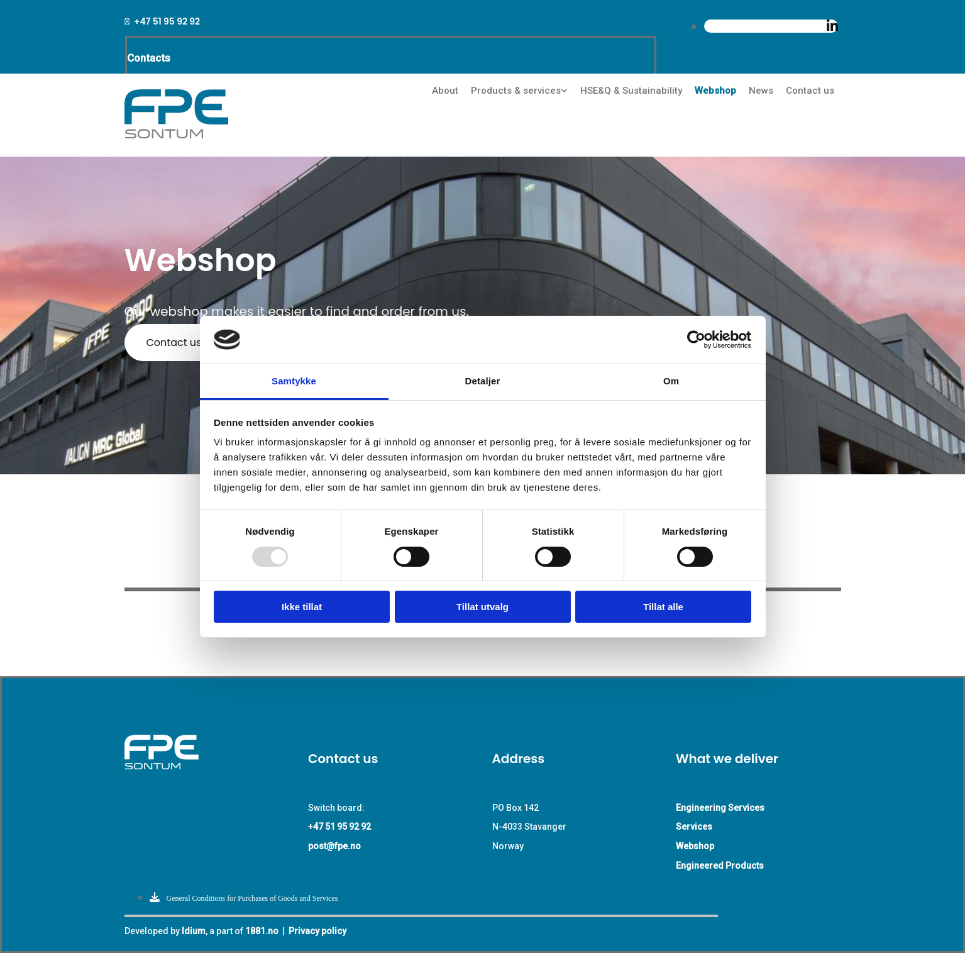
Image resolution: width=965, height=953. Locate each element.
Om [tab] (671, 381)
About (445, 90)
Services (694, 827)
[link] (519, 91)
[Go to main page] (176, 135)
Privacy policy (317, 931)
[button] (174, 342)
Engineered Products (720, 866)
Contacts (148, 58)
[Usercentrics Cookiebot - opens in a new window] (696, 339)
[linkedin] (832, 26)
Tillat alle (663, 606)
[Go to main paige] (182, 766)
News (761, 90)
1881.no (261, 931)
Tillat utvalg (482, 606)
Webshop (715, 90)
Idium (194, 931)
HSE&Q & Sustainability (631, 90)
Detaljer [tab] (482, 381)
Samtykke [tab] (294, 381)
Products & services (516, 90)
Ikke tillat (302, 606)
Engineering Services (720, 808)
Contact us (810, 90)
